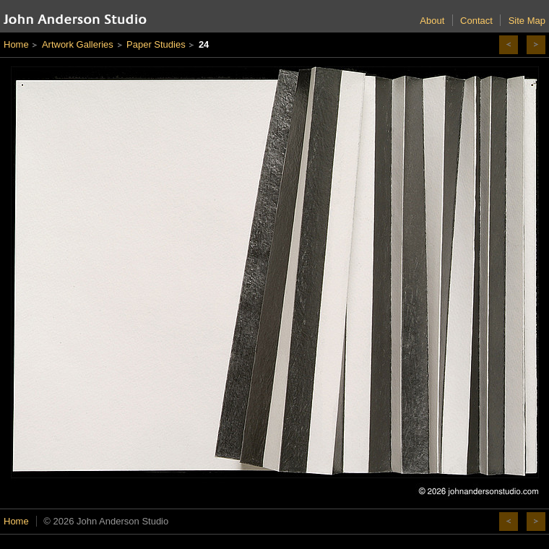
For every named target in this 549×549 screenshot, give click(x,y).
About (432, 20)
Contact (476, 20)
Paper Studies (156, 44)
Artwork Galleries (77, 44)
